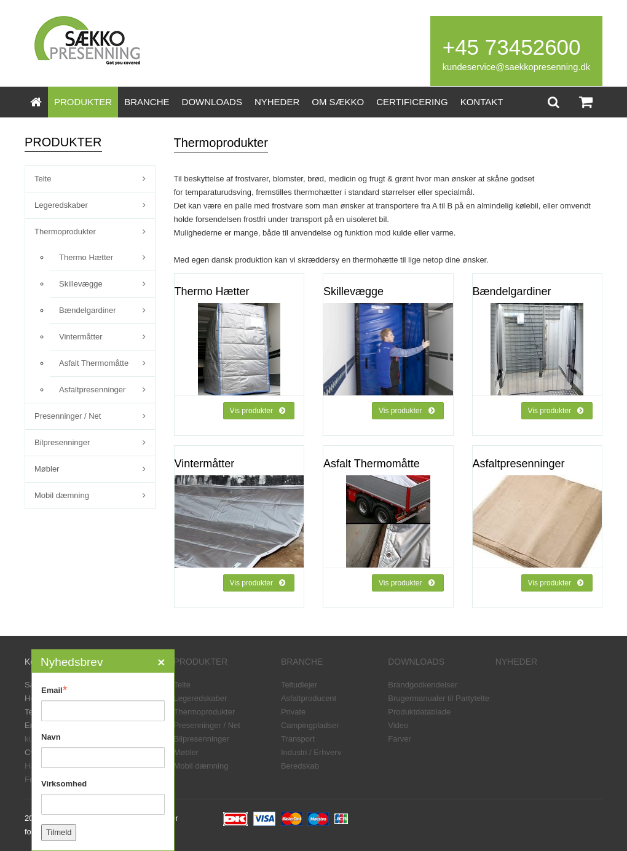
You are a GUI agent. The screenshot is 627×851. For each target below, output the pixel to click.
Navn (51, 737)
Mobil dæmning (61, 495)
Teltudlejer (299, 684)
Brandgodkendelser (422, 684)
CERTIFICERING (412, 102)
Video (398, 725)
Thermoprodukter (65, 231)
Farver (399, 738)
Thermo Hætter (86, 257)
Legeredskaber (61, 205)
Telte (42, 178)
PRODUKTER (83, 102)
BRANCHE (146, 102)
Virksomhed (64, 783)
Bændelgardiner (87, 310)
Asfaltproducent (308, 698)
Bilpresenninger (62, 442)
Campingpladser (310, 725)
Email (54, 690)
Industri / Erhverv (311, 752)
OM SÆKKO (338, 102)
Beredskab (300, 765)
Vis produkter (257, 410)
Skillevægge (81, 283)
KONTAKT (481, 102)
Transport (298, 738)
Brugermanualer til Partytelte (438, 698)
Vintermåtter (81, 336)
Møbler (46, 468)
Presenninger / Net (67, 416)
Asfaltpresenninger (92, 389)
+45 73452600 (512, 47)
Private (293, 711)
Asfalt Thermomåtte (93, 363)
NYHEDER (276, 102)
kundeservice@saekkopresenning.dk (516, 67)
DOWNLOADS (212, 102)
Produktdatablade (419, 711)
